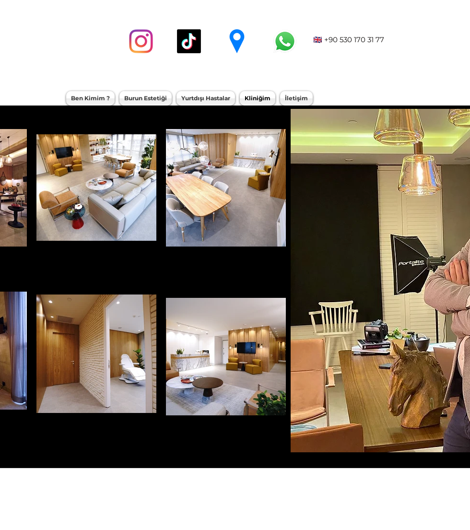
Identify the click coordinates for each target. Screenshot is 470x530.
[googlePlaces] (237, 41)
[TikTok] (189, 41)
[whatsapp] (285, 41)
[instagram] (141, 41)
